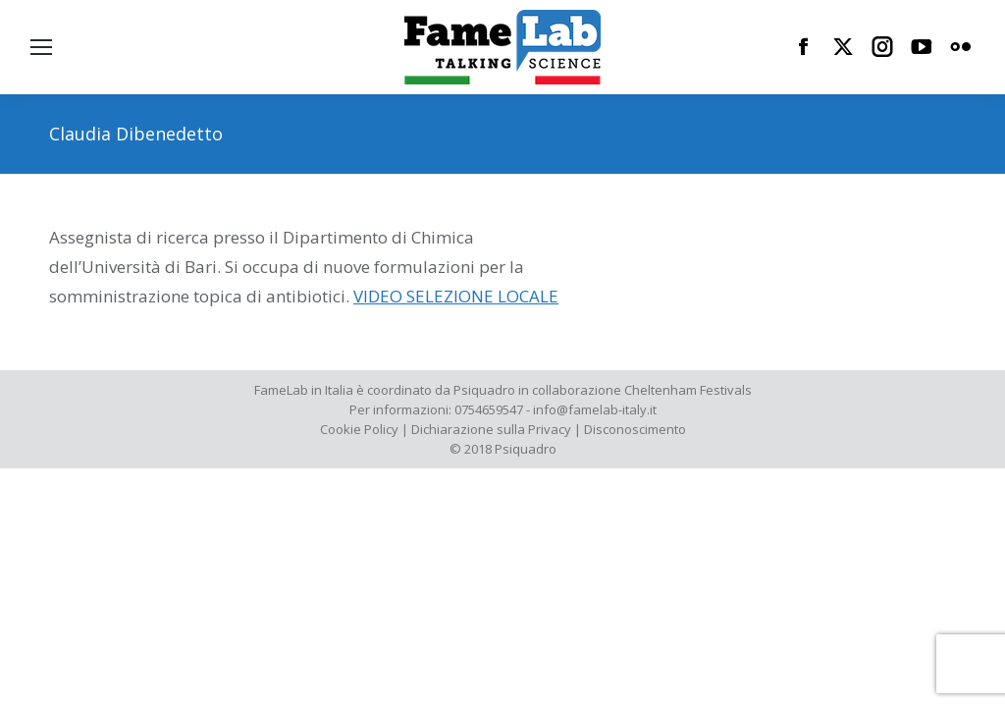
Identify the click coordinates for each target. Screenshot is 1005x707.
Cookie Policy (359, 429)
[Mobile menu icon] (41, 47)
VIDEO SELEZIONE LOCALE (455, 296)
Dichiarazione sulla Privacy (491, 429)
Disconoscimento (635, 429)
